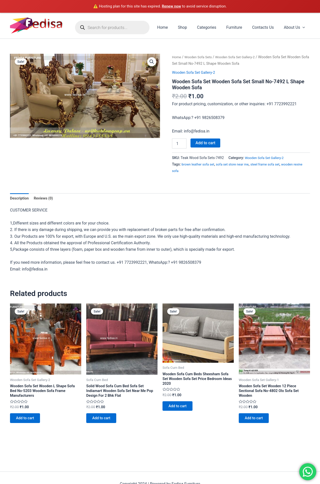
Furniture (239, 27)
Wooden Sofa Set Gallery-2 (240, 57)
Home (173, 27)
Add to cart (205, 142)
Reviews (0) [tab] (46, 198)
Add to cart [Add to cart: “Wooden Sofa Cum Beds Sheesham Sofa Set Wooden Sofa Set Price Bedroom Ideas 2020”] (180, 410)
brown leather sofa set (200, 164)
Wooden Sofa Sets (200, 57)
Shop (191, 27)
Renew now (171, 6)
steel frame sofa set (273, 164)
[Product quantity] (179, 143)
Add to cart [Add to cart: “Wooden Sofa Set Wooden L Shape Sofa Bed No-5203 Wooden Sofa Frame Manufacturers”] (27, 422)
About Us (295, 28)
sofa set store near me (237, 164)
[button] (151, 62)
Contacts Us (266, 27)
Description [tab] (20, 198)
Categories (213, 27)
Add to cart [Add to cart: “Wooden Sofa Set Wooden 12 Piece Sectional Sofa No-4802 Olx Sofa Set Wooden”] (256, 422)
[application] (303, 28)
